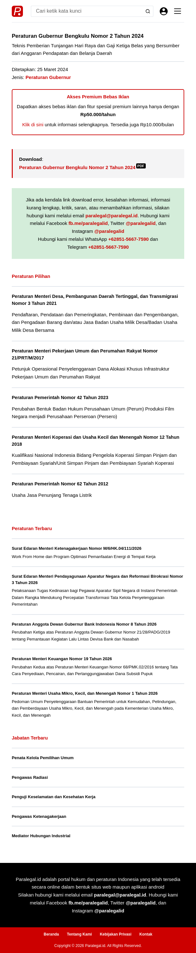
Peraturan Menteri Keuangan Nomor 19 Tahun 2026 (62, 658)
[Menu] (177, 11)
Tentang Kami (79, 934)
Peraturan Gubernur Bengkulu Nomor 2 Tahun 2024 (82, 167)
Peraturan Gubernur (48, 77)
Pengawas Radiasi (30, 777)
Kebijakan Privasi (115, 934)
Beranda (51, 934)
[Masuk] (164, 11)
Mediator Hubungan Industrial (41, 835)
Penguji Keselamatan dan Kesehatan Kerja (53, 796)
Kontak (145, 934)
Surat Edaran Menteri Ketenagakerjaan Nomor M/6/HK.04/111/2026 (77, 548)
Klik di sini (33, 124)
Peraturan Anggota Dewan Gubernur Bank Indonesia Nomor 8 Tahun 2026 (84, 624)
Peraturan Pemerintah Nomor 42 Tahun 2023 (60, 397)
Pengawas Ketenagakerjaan (39, 816)
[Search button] (147, 11)
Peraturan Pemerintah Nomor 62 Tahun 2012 (60, 483)
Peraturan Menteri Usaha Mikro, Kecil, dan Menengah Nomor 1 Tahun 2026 (85, 693)
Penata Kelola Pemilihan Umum (43, 757)
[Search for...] (86, 11)
